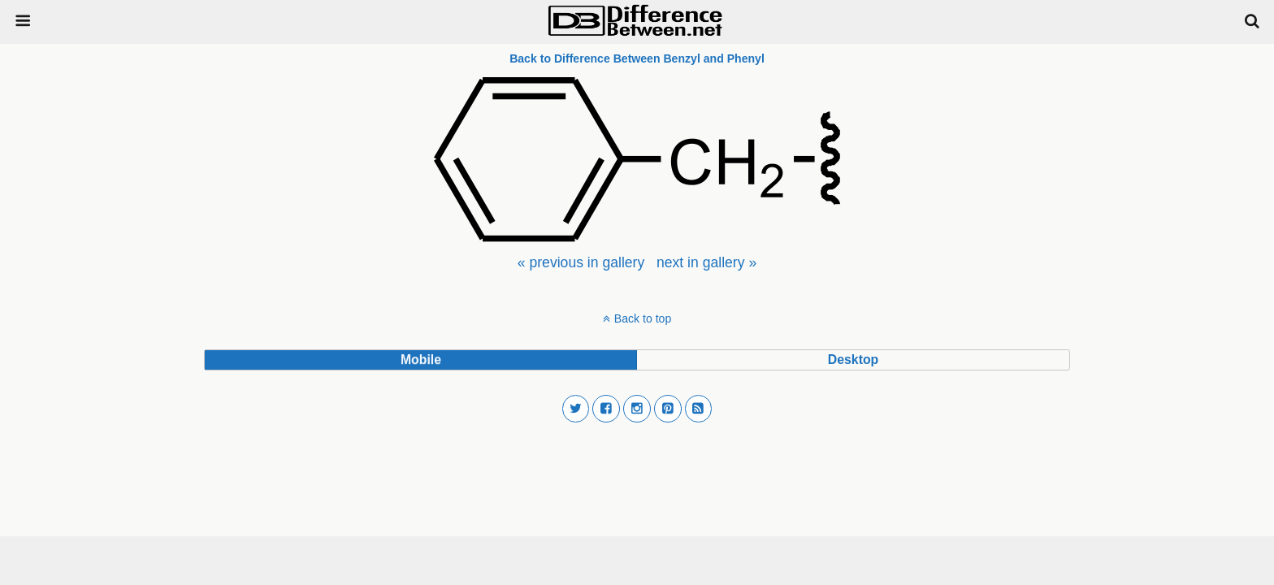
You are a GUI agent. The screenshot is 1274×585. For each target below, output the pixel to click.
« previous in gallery (581, 262)
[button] (576, 408)
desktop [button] (853, 359)
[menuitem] (581, 262)
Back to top (642, 318)
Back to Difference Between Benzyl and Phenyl (637, 58)
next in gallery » (706, 262)
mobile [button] (421, 359)
